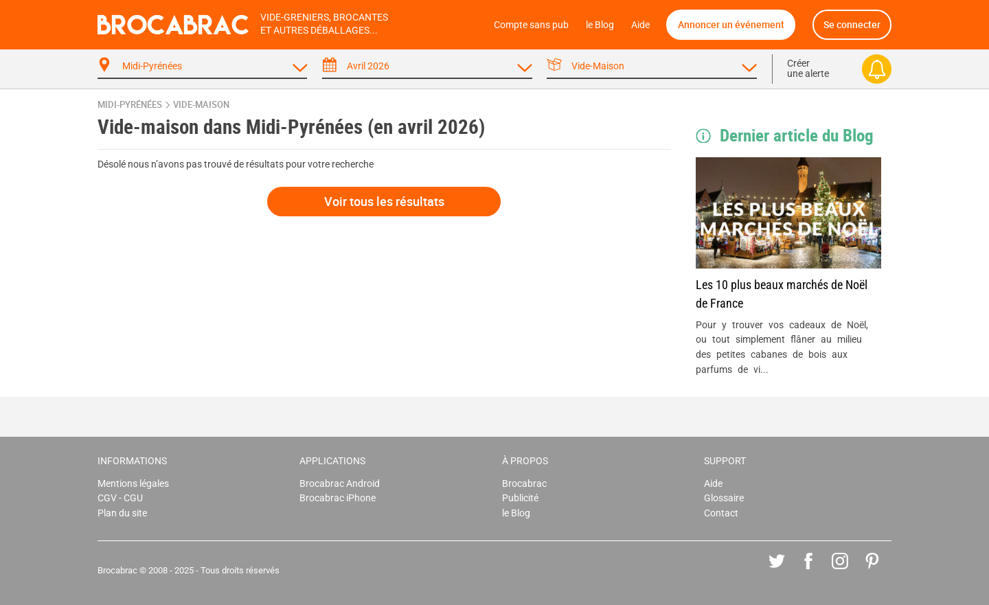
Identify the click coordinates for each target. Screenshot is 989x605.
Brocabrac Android (339, 484)
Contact (721, 513)
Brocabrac (524, 484)
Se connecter (851, 24)
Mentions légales (133, 484)
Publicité (520, 498)
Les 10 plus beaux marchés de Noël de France (781, 293)
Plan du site (122, 513)
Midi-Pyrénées (130, 105)
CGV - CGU (120, 498)
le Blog (600, 25)
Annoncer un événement (731, 24)
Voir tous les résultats (384, 201)
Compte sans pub (531, 25)
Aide (640, 25)
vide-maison (201, 105)
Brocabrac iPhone (337, 498)
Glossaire (724, 498)
